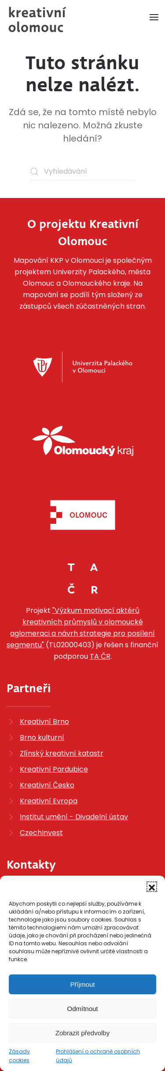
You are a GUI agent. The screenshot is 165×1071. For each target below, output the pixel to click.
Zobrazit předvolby (82, 1033)
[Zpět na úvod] (37, 19)
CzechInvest (41, 833)
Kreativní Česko (47, 785)
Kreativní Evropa (48, 801)
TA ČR (100, 656)
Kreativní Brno (44, 721)
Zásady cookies (19, 1056)
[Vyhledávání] (83, 171)
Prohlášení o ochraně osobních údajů (98, 1056)
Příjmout (82, 984)
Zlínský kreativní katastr (61, 753)
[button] (151, 886)
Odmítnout (82, 1008)
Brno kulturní (42, 737)
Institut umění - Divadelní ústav (74, 817)
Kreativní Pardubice (54, 769)
